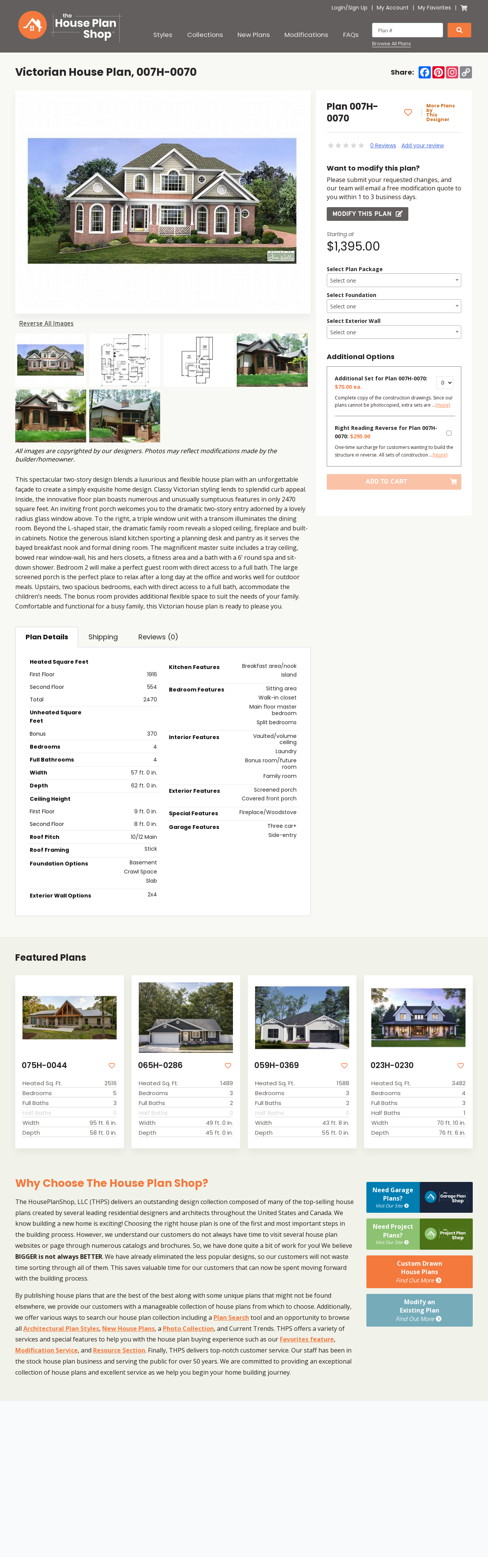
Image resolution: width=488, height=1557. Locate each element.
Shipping (103, 637)
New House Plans (128, 1328)
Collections (205, 34)
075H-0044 (44, 1065)
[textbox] (394, 280)
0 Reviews (383, 145)
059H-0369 (276, 1065)
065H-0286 (160, 1065)
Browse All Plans (391, 44)
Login (338, 7)
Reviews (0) (158, 637)
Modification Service (46, 1350)
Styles (162, 34)
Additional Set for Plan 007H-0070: (381, 382)
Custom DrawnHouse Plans (419, 1271)
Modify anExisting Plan (419, 1310)
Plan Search (231, 1317)
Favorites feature (307, 1339)
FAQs (351, 34)
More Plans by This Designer (440, 113)
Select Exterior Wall (353, 320)
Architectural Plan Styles (61, 1328)
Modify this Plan (367, 213)
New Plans (254, 34)
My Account (393, 7)
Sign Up (358, 7)
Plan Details (47, 637)
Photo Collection (188, 1328)
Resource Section (119, 1350)
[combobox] (394, 280)
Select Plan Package (355, 269)
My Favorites (434, 7)
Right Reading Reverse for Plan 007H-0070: (386, 432)
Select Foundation (351, 295)
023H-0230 (392, 1065)
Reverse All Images (46, 323)
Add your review (422, 145)
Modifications (306, 34)
